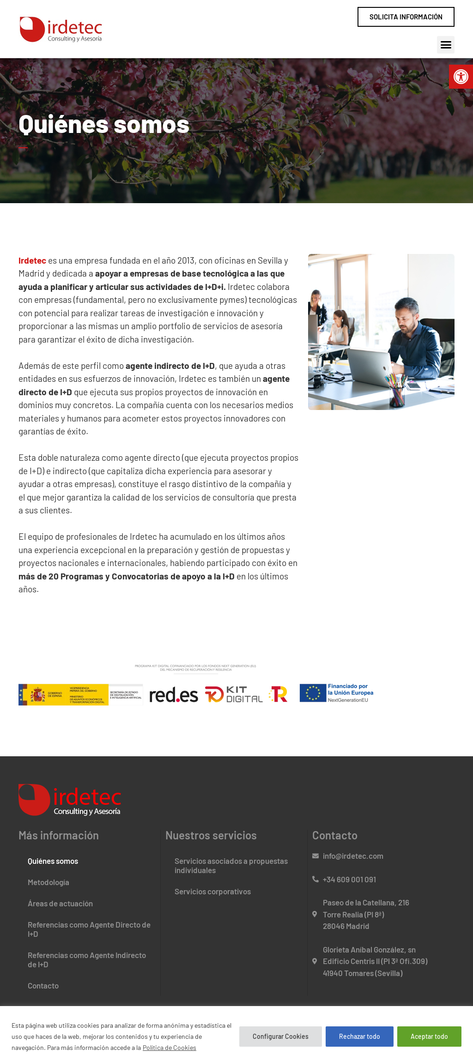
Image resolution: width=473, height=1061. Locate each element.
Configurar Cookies (281, 1036)
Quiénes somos (53, 860)
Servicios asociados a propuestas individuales (231, 865)
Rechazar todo (359, 1036)
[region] (236, 1033)
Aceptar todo (429, 1036)
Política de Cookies (169, 1047)
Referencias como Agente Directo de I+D (89, 929)
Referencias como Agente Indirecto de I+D (87, 959)
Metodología (48, 881)
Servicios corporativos (213, 891)
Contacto (43, 985)
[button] (461, 77)
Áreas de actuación (60, 903)
